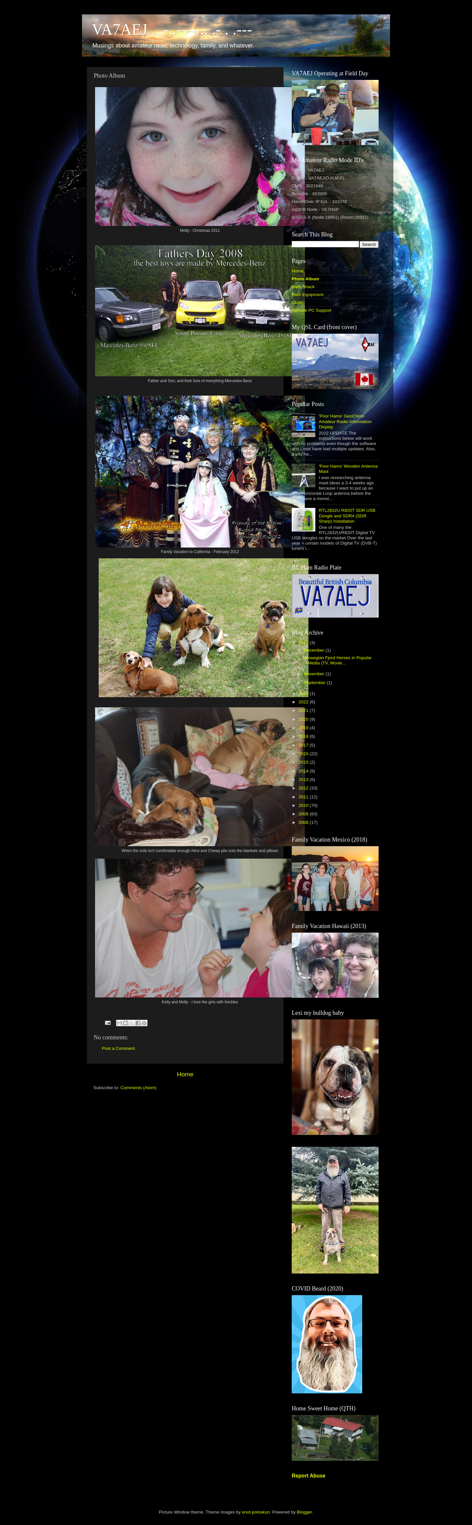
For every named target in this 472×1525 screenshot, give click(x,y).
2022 (304, 701)
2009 (304, 813)
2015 (304, 762)
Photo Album (305, 278)
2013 (304, 779)
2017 (304, 745)
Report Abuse (308, 1476)
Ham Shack (303, 286)
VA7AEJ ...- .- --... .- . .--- (172, 29)
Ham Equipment (308, 294)
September (315, 682)
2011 (304, 796)
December (314, 650)
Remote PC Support (311, 310)
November (314, 673)
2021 (304, 710)
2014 (304, 771)
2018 (304, 736)
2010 (304, 805)
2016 (304, 753)
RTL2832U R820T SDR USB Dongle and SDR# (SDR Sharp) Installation (347, 515)
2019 (304, 727)
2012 (304, 788)
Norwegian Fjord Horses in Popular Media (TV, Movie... (337, 660)
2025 (304, 642)
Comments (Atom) (139, 1087)
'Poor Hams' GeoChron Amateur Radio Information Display (345, 421)
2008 (304, 822)
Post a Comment (118, 1048)
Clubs (297, 302)
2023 (304, 693)
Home (185, 1074)
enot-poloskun (256, 1512)
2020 (304, 719)
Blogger (304, 1512)
